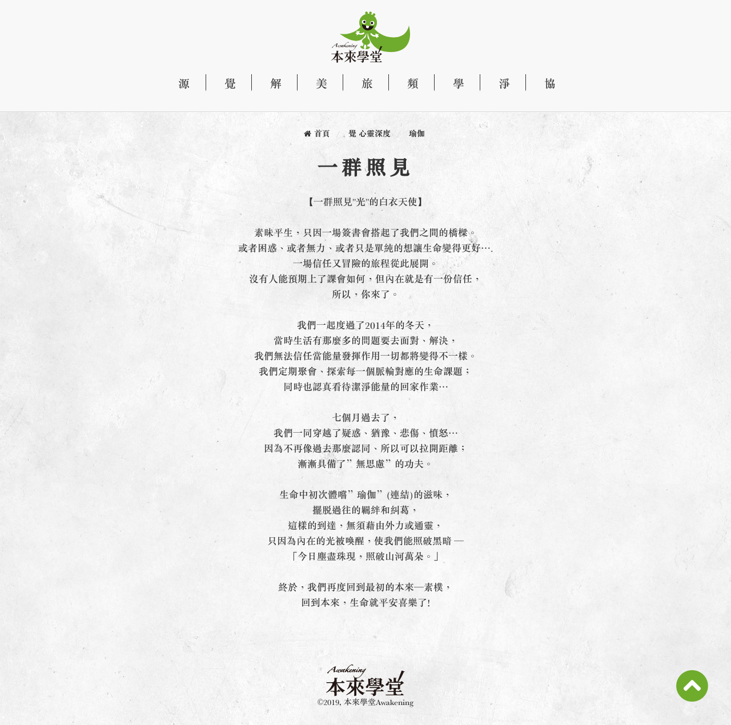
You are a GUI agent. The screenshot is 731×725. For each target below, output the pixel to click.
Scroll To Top (692, 686)
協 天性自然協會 (544, 83)
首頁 (322, 133)
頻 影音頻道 (407, 83)
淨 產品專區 (498, 83)
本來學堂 (361, 37)
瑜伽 (417, 133)
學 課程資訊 (452, 83)
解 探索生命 (270, 83)
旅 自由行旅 (361, 83)
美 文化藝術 (315, 83)
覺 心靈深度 (224, 83)
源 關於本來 (183, 83)
